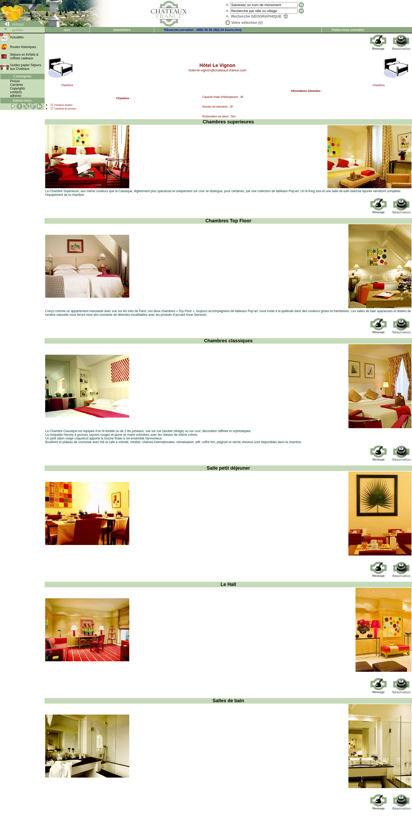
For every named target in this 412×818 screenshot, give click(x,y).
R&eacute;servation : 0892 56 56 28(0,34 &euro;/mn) (202, 30)
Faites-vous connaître (348, 30)
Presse (15, 81)
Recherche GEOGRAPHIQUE (259, 16)
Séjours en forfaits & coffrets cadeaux (24, 56)
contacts (16, 92)
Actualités (17, 37)
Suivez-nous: (22, 100)
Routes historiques (23, 47)
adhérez (15, 96)
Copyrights (17, 88)
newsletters (122, 30)
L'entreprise (22, 76)
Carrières (16, 85)
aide (67, 30)
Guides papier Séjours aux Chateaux (25, 67)
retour (12, 24)
